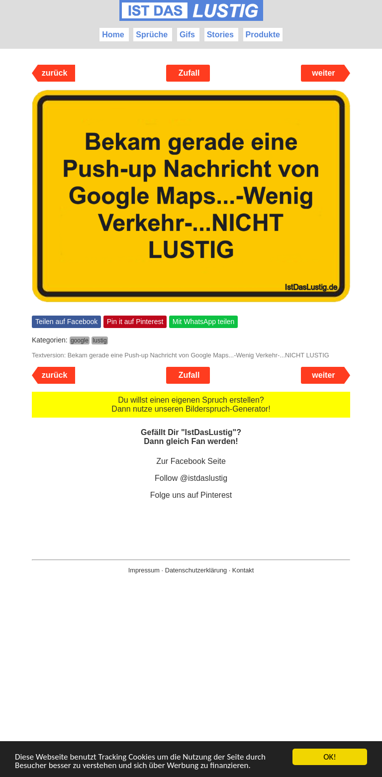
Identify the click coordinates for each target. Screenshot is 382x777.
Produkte (263, 34)
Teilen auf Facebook (66, 322)
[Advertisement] (191, 691)
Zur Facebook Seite (191, 461)
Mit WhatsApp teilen (204, 322)
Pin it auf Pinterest (135, 322)
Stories (220, 34)
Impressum (144, 570)
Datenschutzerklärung (196, 570)
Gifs (187, 34)
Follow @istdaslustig (191, 478)
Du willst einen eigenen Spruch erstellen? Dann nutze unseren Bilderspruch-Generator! (190, 404)
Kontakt (243, 570)
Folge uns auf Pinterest (191, 495)
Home (113, 34)
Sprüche (152, 34)
